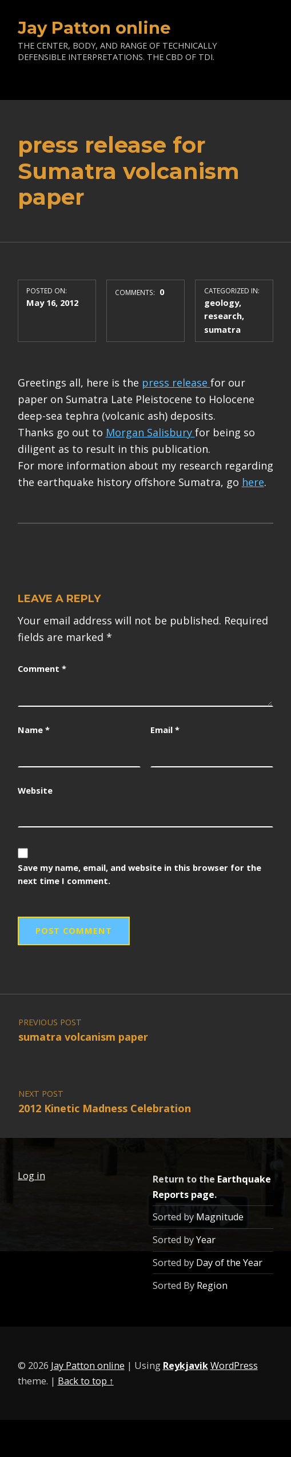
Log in (31, 1175)
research (223, 315)
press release (176, 382)
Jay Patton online (94, 28)
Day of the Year (229, 1262)
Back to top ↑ (86, 1381)
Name (34, 729)
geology (221, 302)
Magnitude (220, 1217)
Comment (42, 668)
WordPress (234, 1365)
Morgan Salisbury (150, 432)
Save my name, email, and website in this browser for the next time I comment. (139, 874)
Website (35, 790)
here (253, 482)
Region (212, 1285)
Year (206, 1239)
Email (165, 729)
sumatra (222, 329)
